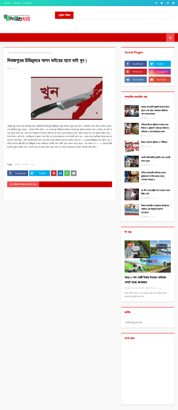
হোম (8, 52)
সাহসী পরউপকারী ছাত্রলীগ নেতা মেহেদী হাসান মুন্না (155, 159)
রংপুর (14, 52)
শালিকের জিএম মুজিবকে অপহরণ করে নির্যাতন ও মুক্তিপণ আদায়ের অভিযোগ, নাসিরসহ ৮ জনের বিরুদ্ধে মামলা (155, 128)
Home (7, 2)
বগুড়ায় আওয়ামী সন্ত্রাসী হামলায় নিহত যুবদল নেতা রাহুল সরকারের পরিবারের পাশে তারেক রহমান (155, 110)
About (16, 2)
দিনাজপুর (17, 164)
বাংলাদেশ (26, 164)
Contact (27, 2)
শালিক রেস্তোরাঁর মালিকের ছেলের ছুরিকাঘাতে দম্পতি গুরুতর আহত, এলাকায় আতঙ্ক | (153, 176)
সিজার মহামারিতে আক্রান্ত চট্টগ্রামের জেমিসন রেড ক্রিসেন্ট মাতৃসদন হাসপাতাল (155, 209)
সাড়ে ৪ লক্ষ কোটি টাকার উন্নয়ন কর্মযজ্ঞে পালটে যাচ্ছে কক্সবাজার (145, 279)
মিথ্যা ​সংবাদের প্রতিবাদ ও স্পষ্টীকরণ (154, 142)
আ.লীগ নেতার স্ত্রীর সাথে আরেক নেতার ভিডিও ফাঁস (155, 192)
